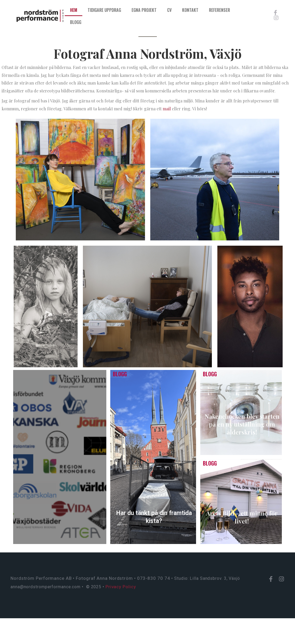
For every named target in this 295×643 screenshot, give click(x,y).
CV (183, 10)
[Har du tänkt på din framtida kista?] (153, 457)
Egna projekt (158, 10)
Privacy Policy (121, 586)
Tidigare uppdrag (118, 10)
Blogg (90, 22)
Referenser (233, 10)
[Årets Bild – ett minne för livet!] (241, 501)
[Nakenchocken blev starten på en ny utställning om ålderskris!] (241, 412)
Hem (87, 10)
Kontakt (204, 10)
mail (167, 108)
